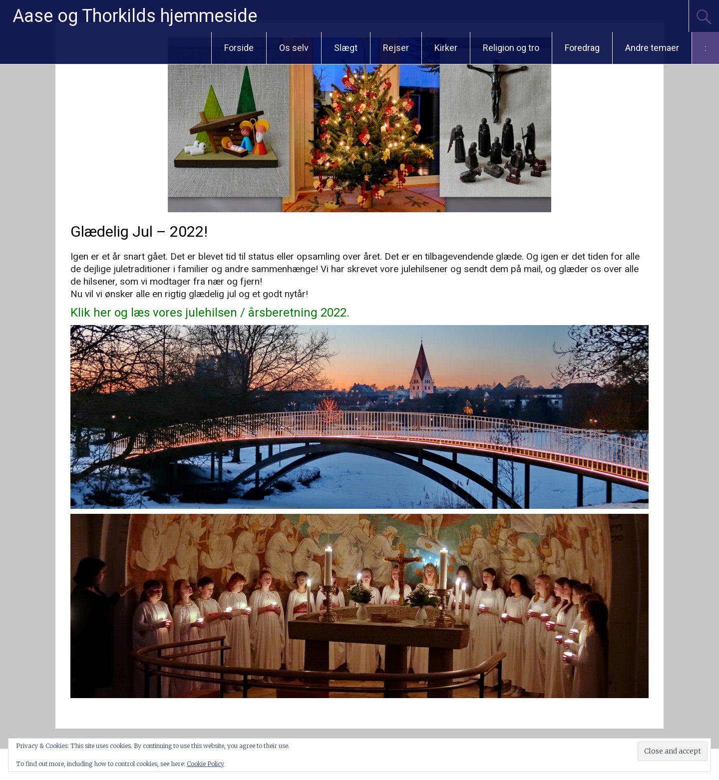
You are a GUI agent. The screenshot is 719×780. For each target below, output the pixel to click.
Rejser (396, 47)
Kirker (445, 47)
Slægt (346, 47)
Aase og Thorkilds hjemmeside (134, 15)
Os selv (294, 47)
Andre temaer (652, 47)
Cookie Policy (205, 764)
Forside (239, 47)
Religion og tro (511, 47)
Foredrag (582, 47)
